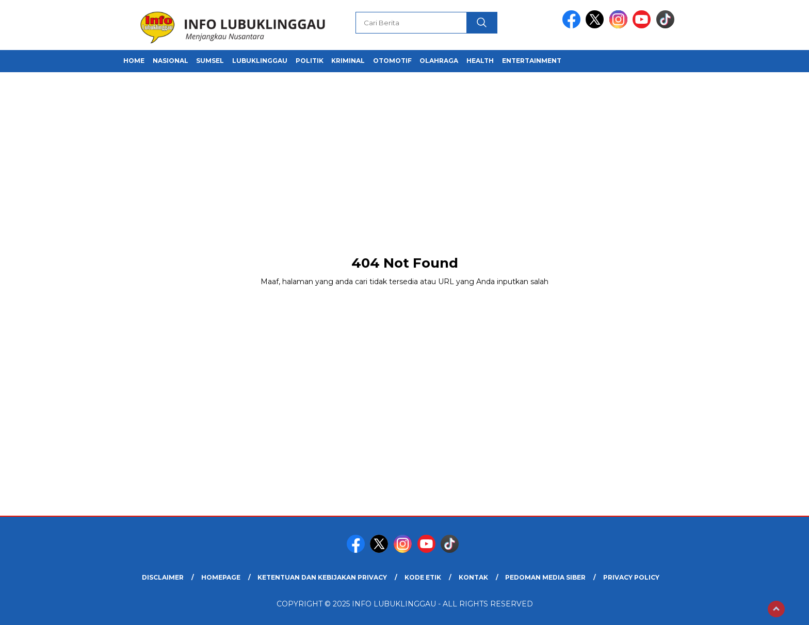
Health (480, 60)
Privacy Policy (631, 577)
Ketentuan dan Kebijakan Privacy (322, 577)
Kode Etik (423, 577)
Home (133, 60)
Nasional (170, 60)
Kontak (473, 577)
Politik (309, 60)
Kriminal (348, 60)
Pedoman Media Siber (545, 577)
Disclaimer (163, 577)
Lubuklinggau (259, 60)
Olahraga (438, 60)
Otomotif (392, 60)
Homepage (220, 577)
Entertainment (531, 60)
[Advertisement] (404, 165)
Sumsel (210, 60)
